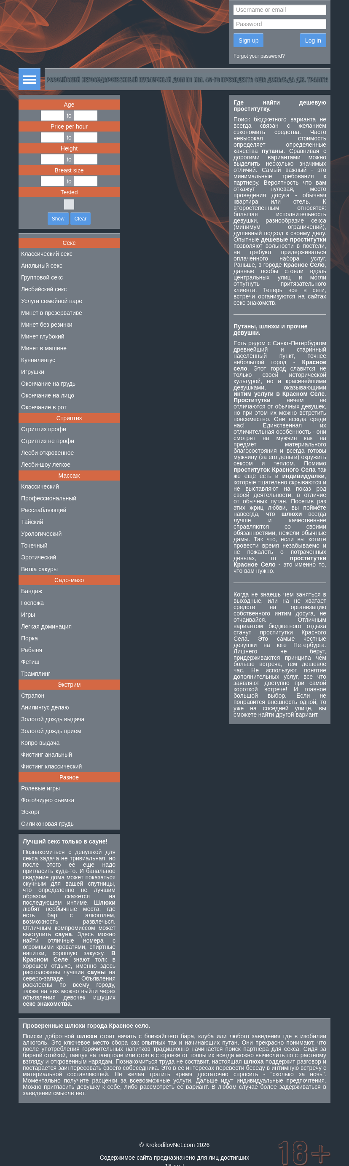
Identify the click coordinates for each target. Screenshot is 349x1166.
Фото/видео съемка (47, 800)
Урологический (41, 533)
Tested (69, 192)
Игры (28, 614)
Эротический (38, 557)
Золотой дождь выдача (52, 719)
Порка (29, 638)
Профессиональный (48, 498)
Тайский (32, 522)
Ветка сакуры (39, 569)
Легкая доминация (46, 626)
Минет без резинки (46, 324)
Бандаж (31, 591)
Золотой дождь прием (51, 731)
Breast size (68, 170)
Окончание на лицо (47, 395)
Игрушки (32, 371)
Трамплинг (35, 673)
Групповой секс (42, 277)
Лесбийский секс (44, 289)
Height (69, 148)
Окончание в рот (44, 407)
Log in (313, 40)
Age (69, 104)
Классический (40, 486)
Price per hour (69, 126)
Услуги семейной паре (51, 301)
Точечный (34, 545)
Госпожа (32, 602)
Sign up (248, 40)
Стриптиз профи (43, 429)
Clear (81, 219)
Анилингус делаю (45, 707)
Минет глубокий (42, 336)
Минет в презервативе (51, 312)
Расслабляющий (43, 510)
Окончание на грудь (48, 383)
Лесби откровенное (47, 452)
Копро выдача (40, 742)
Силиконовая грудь (47, 823)
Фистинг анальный (46, 754)
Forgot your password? (259, 56)
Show (58, 219)
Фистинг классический (51, 766)
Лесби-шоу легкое (45, 464)
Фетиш (30, 661)
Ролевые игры (40, 788)
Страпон (32, 695)
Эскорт (30, 812)
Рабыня (31, 650)
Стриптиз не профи (47, 441)
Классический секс (46, 253)
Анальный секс (41, 265)
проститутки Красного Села (280, 635)
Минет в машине (44, 348)
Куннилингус (38, 360)
